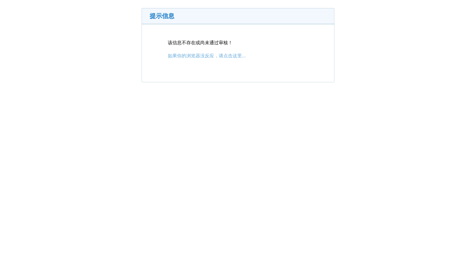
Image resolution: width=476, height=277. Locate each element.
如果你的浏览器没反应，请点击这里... (207, 55)
